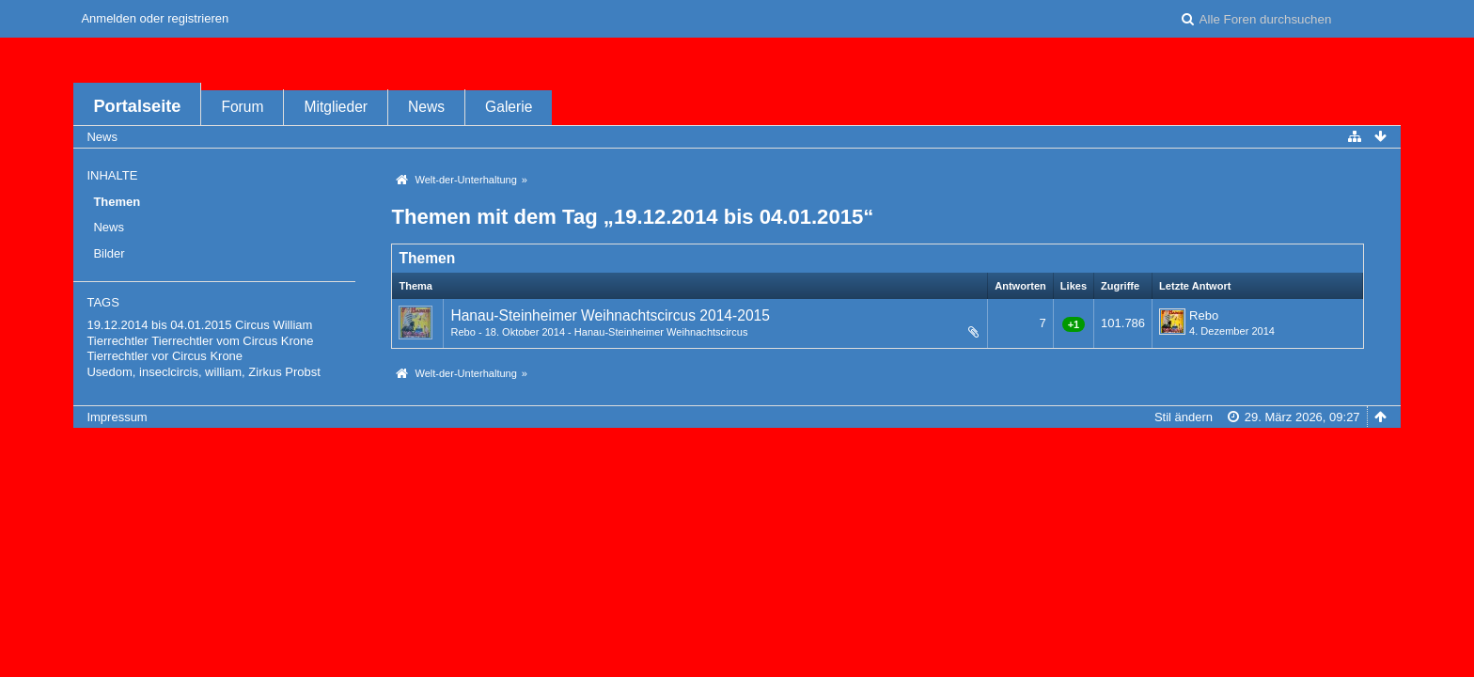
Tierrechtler (117, 341)
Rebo (462, 332)
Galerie (508, 107)
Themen (116, 202)
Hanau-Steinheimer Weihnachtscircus (661, 332)
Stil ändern (1183, 417)
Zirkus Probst (284, 372)
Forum (242, 107)
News (426, 107)
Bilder (108, 253)
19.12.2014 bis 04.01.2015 (158, 325)
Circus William (273, 325)
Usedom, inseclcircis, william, (165, 372)
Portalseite (136, 106)
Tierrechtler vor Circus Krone (164, 356)
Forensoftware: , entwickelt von (737, 448)
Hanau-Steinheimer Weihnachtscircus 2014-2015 (610, 315)
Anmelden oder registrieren (154, 18)
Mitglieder (336, 107)
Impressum (116, 417)
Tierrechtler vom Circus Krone (232, 341)
